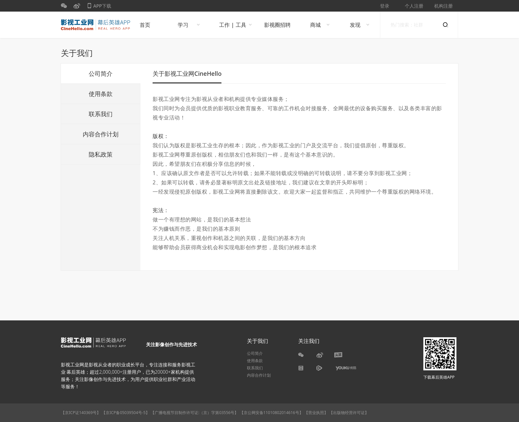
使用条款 (101, 94)
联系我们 (101, 114)
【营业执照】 (316, 412)
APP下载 (99, 7)
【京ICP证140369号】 (81, 412)
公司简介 (101, 73)
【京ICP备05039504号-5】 (126, 412)
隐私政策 (101, 154)
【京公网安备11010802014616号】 (271, 412)
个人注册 (414, 6)
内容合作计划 (100, 134)
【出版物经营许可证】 (349, 412)
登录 (384, 6)
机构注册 (443, 6)
